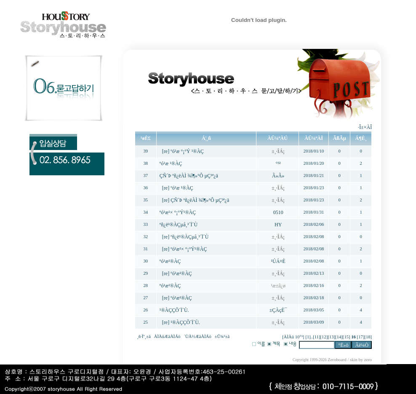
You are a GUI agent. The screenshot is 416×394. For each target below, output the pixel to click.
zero (368, 359)
